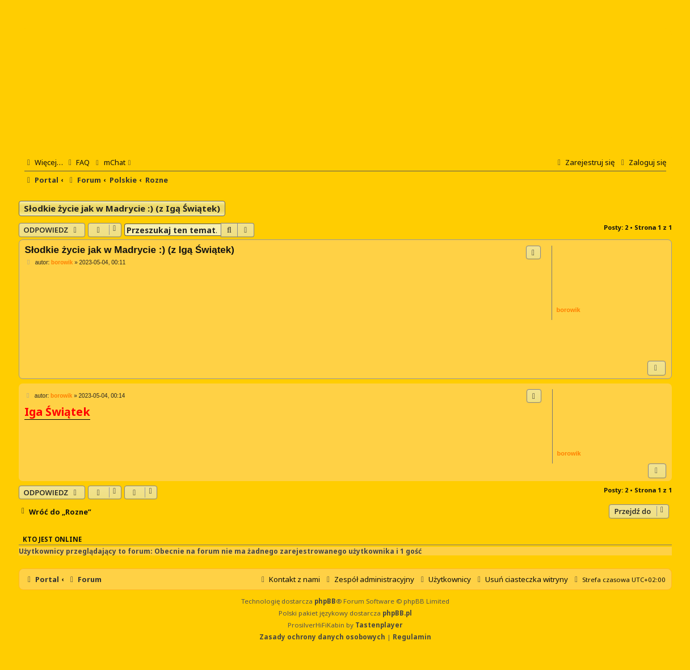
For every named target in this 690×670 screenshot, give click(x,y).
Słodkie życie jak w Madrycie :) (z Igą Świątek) (122, 208)
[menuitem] (78, 162)
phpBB (325, 601)
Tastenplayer (378, 625)
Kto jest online (52, 539)
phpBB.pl (397, 613)
